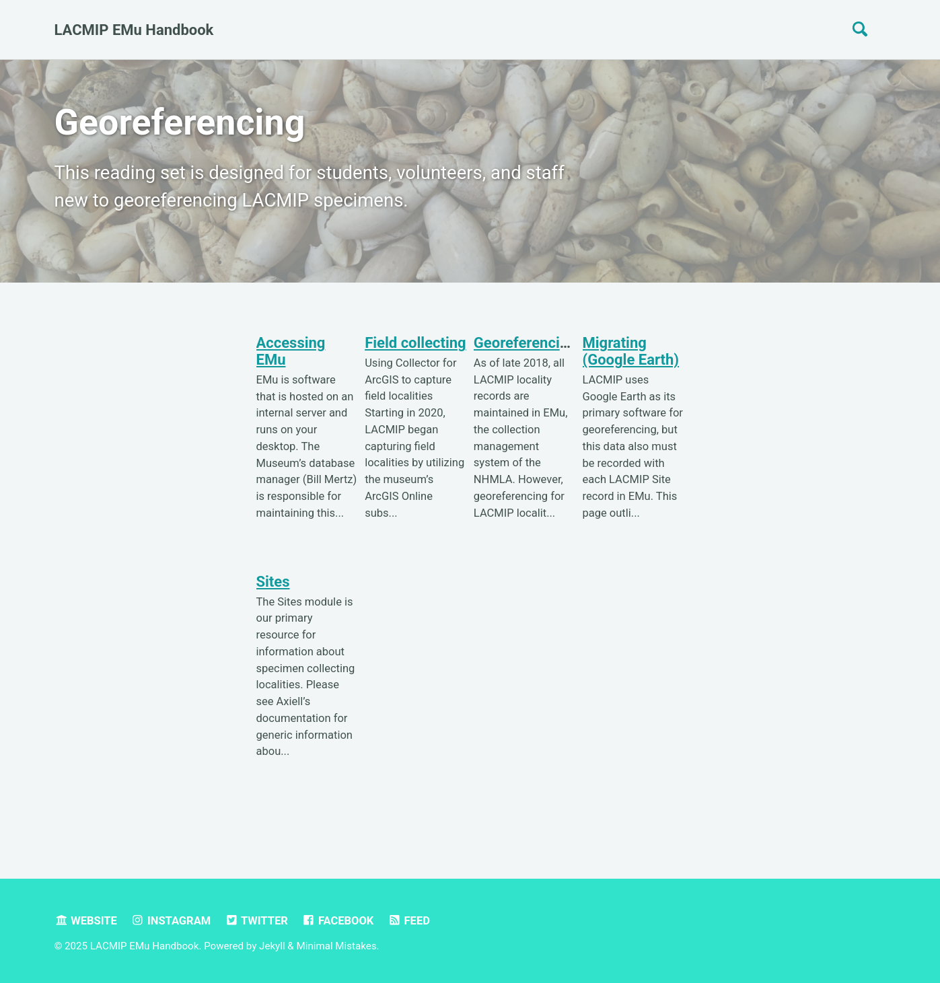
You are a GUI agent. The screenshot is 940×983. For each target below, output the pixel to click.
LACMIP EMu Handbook (134, 30)
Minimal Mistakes (337, 946)
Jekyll (272, 946)
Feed (409, 920)
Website (86, 920)
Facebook (337, 920)
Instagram (171, 920)
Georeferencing (525, 342)
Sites (273, 581)
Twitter (256, 920)
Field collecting (415, 342)
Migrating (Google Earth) (631, 351)
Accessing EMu (291, 351)
